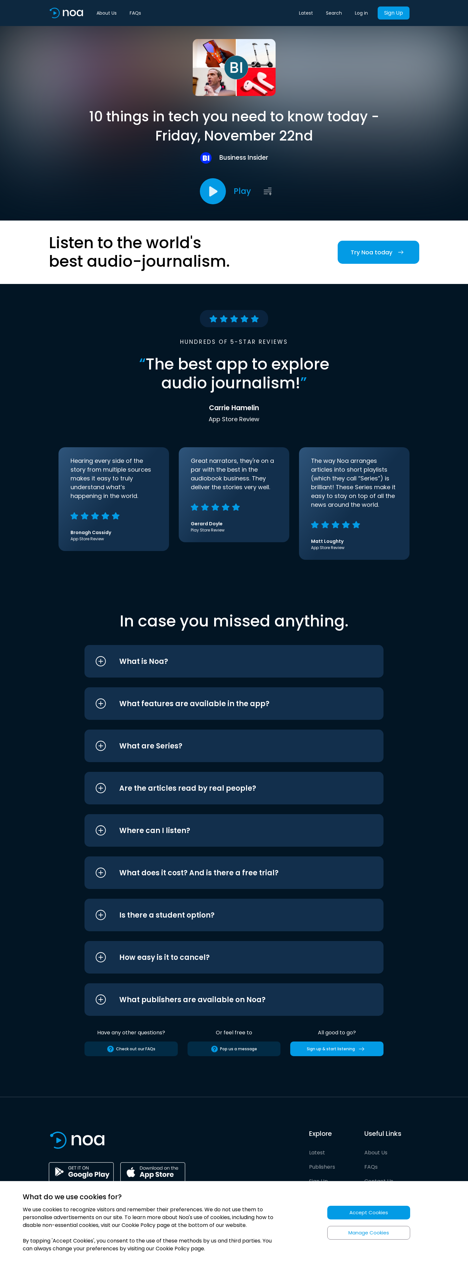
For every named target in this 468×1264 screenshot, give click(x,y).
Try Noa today (378, 252)
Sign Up (393, 13)
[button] (222, 661)
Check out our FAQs (131, 1049)
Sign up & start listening (337, 1049)
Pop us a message (234, 1049)
